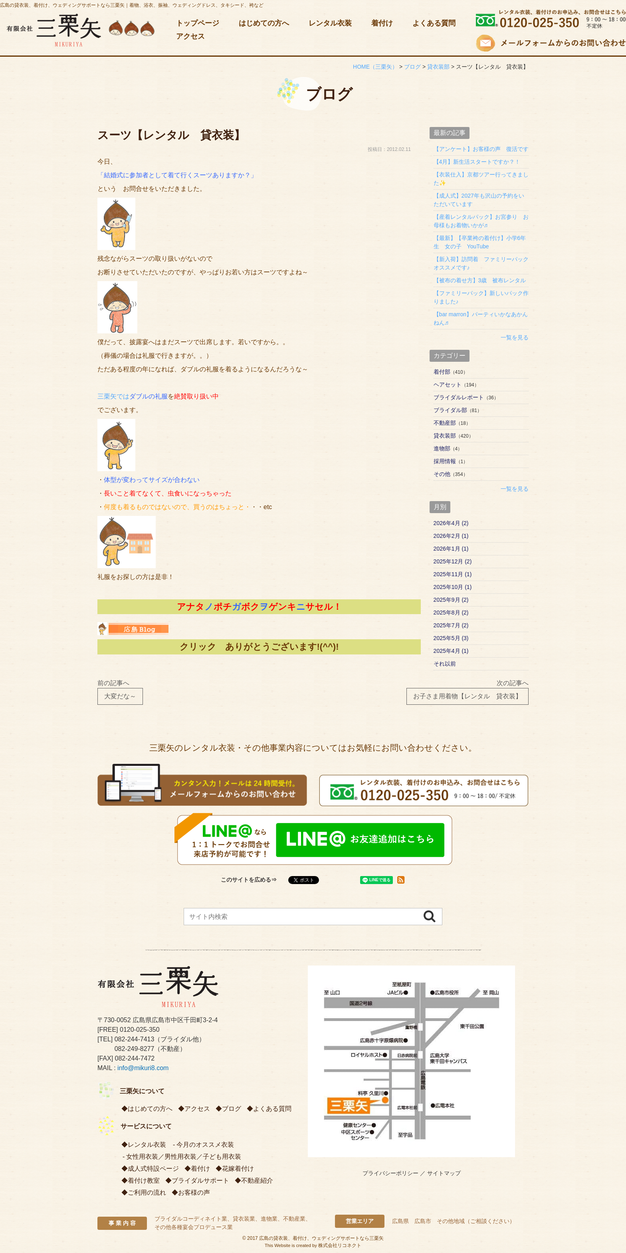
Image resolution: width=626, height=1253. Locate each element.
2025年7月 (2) (451, 625)
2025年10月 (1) (453, 587)
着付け (382, 23)
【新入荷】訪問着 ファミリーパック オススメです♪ (481, 263)
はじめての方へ (264, 23)
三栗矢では (132, 396)
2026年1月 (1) (451, 548)
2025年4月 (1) (451, 651)
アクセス (190, 36)
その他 (442, 474)
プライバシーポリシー (390, 1173)
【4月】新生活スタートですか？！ (477, 162)
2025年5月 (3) (451, 638)
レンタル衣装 (330, 23)
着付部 (442, 372)
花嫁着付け (238, 1168)
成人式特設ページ (153, 1168)
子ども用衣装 (222, 1156)
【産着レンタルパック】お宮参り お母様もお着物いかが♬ (481, 221)
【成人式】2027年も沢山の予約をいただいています (479, 199)
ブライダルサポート (200, 1180)
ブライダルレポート (459, 397)
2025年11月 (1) (453, 574)
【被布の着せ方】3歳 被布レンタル (480, 280)
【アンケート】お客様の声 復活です (481, 149)
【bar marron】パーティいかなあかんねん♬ (481, 318)
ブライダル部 (450, 410)
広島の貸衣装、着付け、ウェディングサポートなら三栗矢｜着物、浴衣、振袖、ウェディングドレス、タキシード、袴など (131, 5)
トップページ (197, 23)
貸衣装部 (445, 435)
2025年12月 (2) (453, 561)
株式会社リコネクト (339, 1245)
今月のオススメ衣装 (205, 1144)
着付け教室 (144, 1180)
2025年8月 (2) (451, 612)
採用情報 (445, 461)
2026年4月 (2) (451, 523)
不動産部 (445, 423)
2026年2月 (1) (451, 536)
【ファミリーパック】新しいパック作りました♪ (481, 297)
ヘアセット (448, 384)
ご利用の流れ (147, 1192)
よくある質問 (434, 23)
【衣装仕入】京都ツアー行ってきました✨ (481, 178)
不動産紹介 (257, 1180)
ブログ (231, 1108)
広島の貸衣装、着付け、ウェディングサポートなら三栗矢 (321, 1238)
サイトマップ (444, 1173)
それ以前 (445, 663)
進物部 (442, 448)
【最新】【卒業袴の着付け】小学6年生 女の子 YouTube (480, 242)
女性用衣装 (142, 1156)
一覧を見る (515, 337)
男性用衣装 (180, 1156)
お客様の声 (194, 1192)
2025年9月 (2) (451, 600)
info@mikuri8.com (142, 1068)
